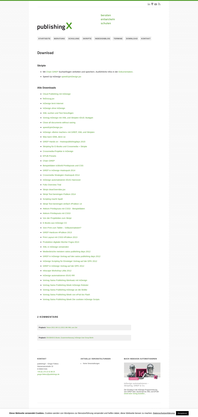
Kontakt (146, 39)
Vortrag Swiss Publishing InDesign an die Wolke (65, 290)
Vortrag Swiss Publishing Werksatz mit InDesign (65, 280)
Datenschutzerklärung (164, 413)
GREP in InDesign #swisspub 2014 (59, 170)
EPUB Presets (49, 156)
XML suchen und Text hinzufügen (58, 113)
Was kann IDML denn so (54, 137)
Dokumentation (126, 72)
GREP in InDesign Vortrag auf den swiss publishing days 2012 (71, 256)
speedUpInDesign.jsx (71, 76)
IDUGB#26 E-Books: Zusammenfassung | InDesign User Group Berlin (70, 337)
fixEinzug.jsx (48, 98)
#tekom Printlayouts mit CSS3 (57, 213)
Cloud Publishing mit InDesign (57, 94)
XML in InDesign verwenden (56, 247)
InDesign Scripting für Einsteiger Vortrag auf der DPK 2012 (70, 261)
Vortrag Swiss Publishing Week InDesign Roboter (65, 285)
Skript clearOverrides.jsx (54, 189)
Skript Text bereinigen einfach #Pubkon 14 (62, 204)
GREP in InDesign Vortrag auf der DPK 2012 (63, 266)
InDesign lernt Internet (53, 103)
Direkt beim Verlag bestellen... (135, 394)
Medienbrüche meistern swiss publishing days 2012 (66, 251)
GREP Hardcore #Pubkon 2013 (57, 232)
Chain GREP (52, 72)
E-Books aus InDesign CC (55, 223)
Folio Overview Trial (52, 184)
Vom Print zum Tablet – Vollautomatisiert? (62, 228)
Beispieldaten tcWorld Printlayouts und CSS (63, 165)
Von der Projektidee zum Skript (57, 218)
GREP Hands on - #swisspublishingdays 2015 (64, 141)
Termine (118, 39)
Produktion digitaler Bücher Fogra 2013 (61, 242)
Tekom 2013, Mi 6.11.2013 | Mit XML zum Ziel (61, 327)
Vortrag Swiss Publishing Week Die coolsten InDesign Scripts (71, 299)
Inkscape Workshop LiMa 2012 (57, 270)
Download (132, 39)
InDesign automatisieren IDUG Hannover (62, 180)
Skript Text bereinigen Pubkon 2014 (59, 194)
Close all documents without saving (59, 122)
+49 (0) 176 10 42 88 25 (46, 372)
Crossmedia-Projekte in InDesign (58, 151)
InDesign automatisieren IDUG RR (59, 275)
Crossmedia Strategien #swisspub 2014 (61, 175)
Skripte (87, 39)
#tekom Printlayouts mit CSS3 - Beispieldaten (64, 208)
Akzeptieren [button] (182, 413)
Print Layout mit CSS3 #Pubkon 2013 (60, 237)
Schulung (73, 39)
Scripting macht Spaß (53, 199)
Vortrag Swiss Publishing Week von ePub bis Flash (66, 294)
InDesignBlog (102, 39)
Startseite (44, 39)
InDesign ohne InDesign (54, 108)
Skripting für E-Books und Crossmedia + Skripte (65, 146)
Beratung (59, 39)
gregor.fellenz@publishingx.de (48, 374)
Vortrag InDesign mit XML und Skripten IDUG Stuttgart (68, 117)
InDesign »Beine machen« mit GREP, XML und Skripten (69, 132)
